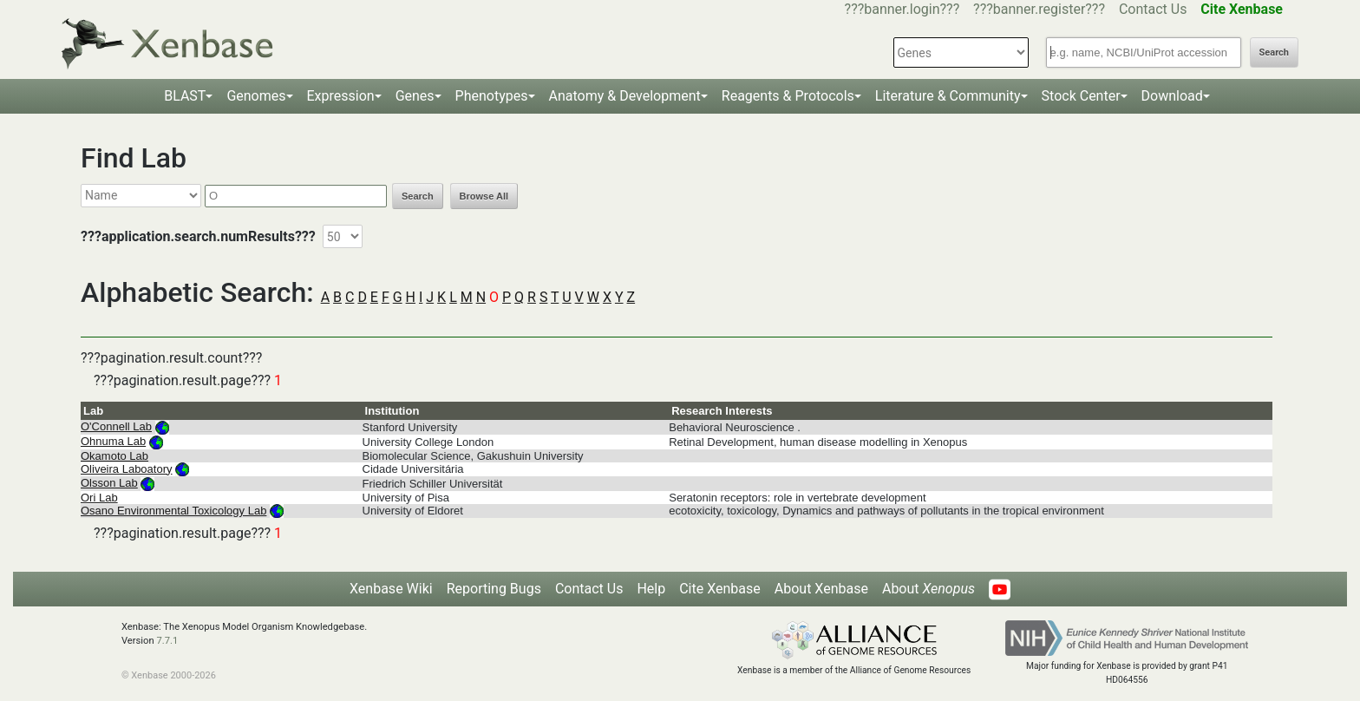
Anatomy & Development (625, 96)
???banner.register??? (1039, 9)
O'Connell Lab (116, 426)
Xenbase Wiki (391, 588)
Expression (341, 96)
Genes (415, 96)
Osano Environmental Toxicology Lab (173, 510)
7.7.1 (167, 640)
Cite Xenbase (720, 588)
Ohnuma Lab (113, 441)
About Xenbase (821, 588)
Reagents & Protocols (788, 96)
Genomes (255, 96)
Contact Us (1153, 9)
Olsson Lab (109, 482)
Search (1274, 52)
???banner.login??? (902, 9)
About (928, 588)
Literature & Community (948, 96)
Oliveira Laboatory (127, 468)
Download (1172, 96)
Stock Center (1081, 96)
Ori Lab (99, 497)
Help (651, 588)
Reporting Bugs (494, 588)
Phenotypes (491, 96)
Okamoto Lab (114, 455)
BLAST (185, 96)
